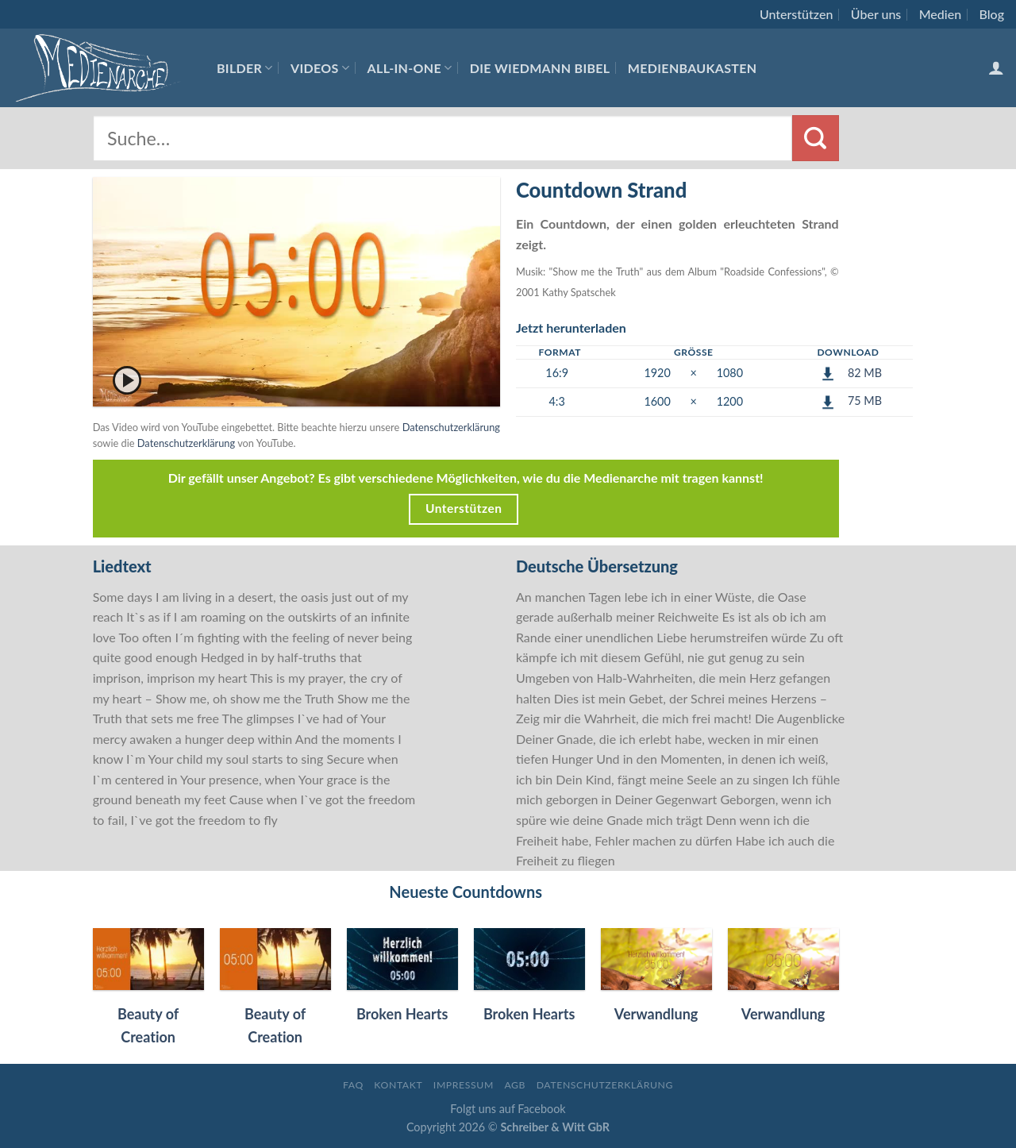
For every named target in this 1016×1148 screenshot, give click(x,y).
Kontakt (398, 1085)
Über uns (876, 13)
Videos (320, 67)
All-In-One (410, 67)
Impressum (463, 1085)
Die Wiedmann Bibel (540, 67)
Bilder (245, 67)
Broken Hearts (402, 1014)
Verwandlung (656, 1014)
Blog (991, 13)
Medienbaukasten (692, 67)
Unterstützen (796, 13)
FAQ (353, 1085)
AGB (514, 1085)
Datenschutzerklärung (451, 427)
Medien (940, 13)
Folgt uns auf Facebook (507, 1108)
